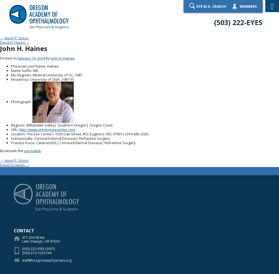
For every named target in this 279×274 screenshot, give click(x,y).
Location (18, 133)
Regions (17, 125)
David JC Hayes (14, 42)
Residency (19, 79)
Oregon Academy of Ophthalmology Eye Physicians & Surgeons (39, 16)
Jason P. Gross (14, 38)
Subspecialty (21, 138)
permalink (32, 150)
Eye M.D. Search (211, 6)
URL (14, 129)
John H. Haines (63, 58)
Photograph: (21, 101)
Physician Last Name (28, 66)
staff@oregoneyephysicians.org (47, 260)
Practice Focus (23, 142)
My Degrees (21, 74)
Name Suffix (21, 70)
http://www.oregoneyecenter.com (47, 129)
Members (248, 6)
